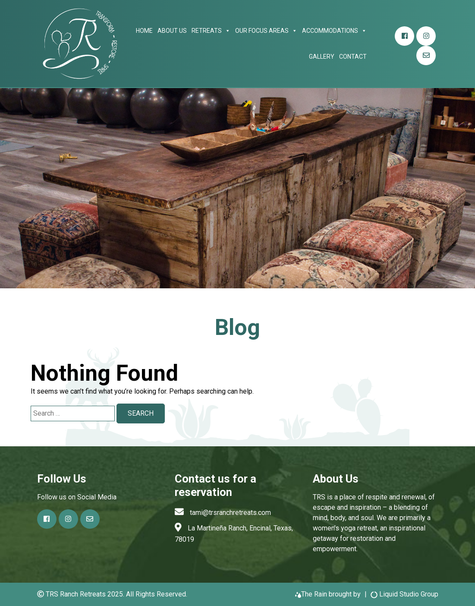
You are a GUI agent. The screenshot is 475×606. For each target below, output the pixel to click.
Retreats (211, 31)
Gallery (321, 56)
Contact (353, 56)
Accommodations (334, 31)
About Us (172, 30)
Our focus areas (266, 31)
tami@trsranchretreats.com (230, 512)
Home (144, 30)
